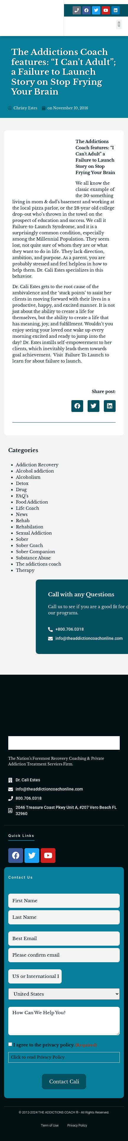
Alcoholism (28, 477)
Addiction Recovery (37, 465)
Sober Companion (35, 551)
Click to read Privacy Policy (38, 1057)
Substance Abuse (33, 558)
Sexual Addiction (34, 533)
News (21, 514)
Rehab (22, 520)
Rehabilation (29, 527)
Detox (22, 483)
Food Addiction (32, 502)
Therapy (25, 570)
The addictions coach (38, 564)
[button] (119, 24)
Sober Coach (29, 545)
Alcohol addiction (35, 471)
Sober (22, 539)
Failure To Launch (84, 355)
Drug (21, 489)
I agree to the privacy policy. (55, 1045)
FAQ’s (22, 496)
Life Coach (27, 508)
